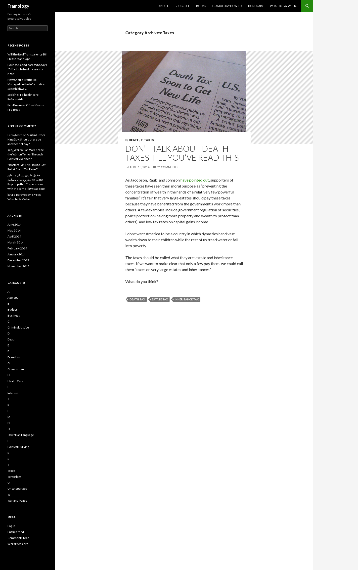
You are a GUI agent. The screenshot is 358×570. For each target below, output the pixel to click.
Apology (12, 297)
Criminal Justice (18, 327)
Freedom (13, 357)
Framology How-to (227, 5)
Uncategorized (17, 488)
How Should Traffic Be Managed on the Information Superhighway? (26, 84)
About (163, 5)
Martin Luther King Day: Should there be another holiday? (26, 139)
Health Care (15, 381)
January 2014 (16, 254)
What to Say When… (284, 5)
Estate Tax (160, 299)
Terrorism (14, 476)
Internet (12, 393)
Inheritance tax (187, 299)
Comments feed (18, 538)
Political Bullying (18, 447)
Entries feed (15, 532)
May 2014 (14, 230)
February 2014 (17, 248)
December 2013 (18, 260)
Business (13, 315)
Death (134, 140)
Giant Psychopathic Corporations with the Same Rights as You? (26, 184)
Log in (11, 526)
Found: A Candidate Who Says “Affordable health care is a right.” (27, 69)
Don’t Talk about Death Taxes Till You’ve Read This (182, 152)
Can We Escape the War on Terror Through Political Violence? (25, 154)
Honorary (256, 5)
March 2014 (15, 242)
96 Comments (167, 167)
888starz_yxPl (16, 165)
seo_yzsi (13, 150)
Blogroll (182, 5)
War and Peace (17, 500)
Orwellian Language (20, 435)
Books (201, 5)
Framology (18, 6)
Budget (12, 309)
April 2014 (14, 236)
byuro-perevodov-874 (22, 194)
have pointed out (194, 180)
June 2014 (14, 224)
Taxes (149, 140)
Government (16, 369)
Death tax (137, 299)
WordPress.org (17, 544)
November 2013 (18, 266)
